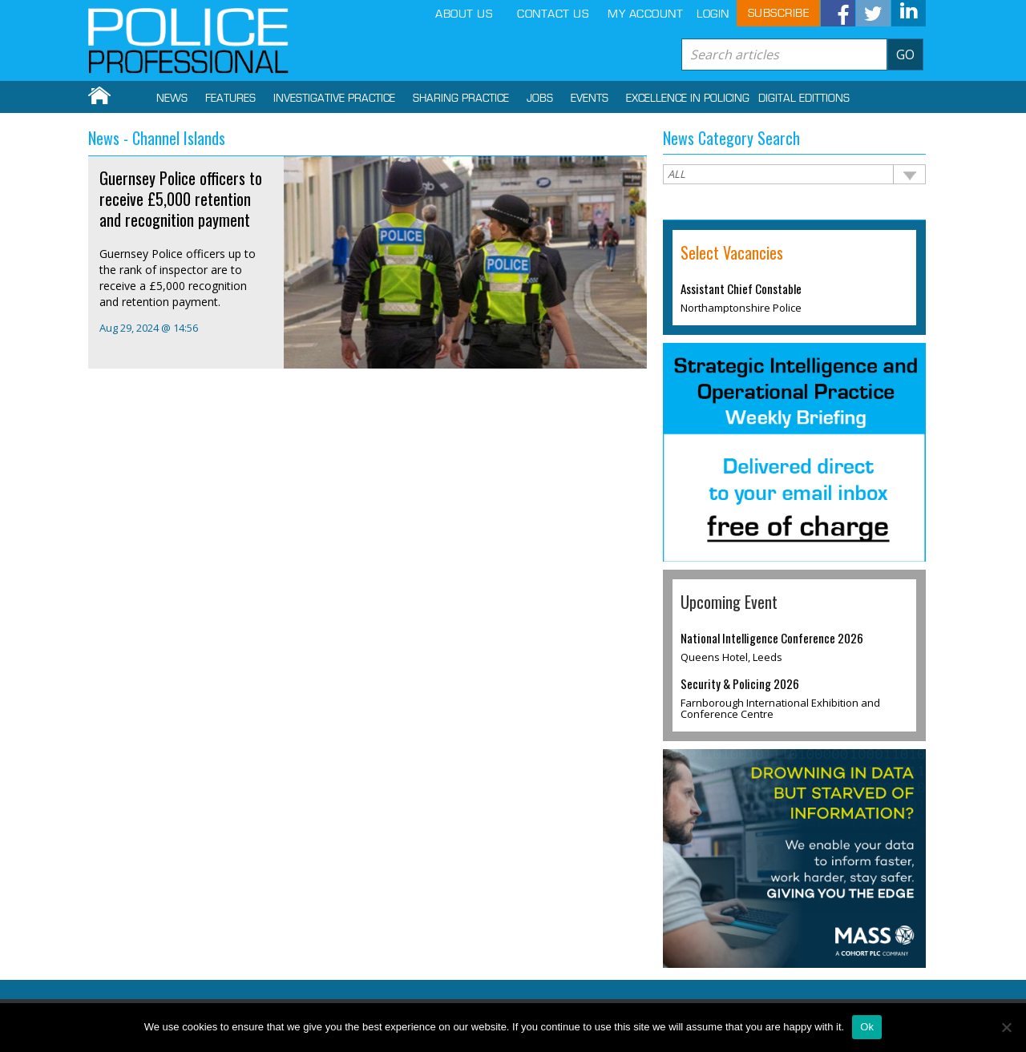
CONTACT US (552, 14)
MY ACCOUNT (645, 14)
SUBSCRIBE (779, 13)
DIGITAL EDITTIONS (804, 98)
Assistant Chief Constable (741, 288)
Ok (867, 1027)
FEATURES (230, 98)
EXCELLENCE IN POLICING (687, 98)
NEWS (172, 98)
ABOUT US (463, 14)
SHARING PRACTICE (461, 98)
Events (589, 98)
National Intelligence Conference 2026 (772, 638)
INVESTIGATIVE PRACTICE (334, 98)
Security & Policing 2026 (740, 683)
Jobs (540, 98)
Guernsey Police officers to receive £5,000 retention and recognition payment (180, 199)
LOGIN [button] (713, 14)
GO (905, 54)
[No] (1006, 1027)
